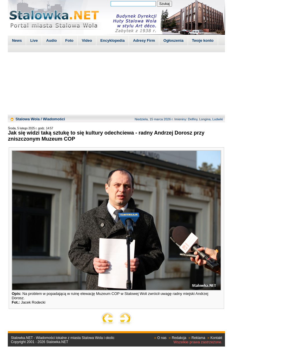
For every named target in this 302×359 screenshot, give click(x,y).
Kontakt (216, 338)
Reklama (198, 338)
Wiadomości (54, 119)
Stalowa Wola (28, 119)
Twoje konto (203, 40)
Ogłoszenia (173, 40)
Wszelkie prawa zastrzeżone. (197, 342)
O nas (161, 338)
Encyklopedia (112, 40)
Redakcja (179, 338)
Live (34, 40)
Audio (51, 40)
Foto (69, 40)
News (17, 40)
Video (87, 40)
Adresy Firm (144, 40)
